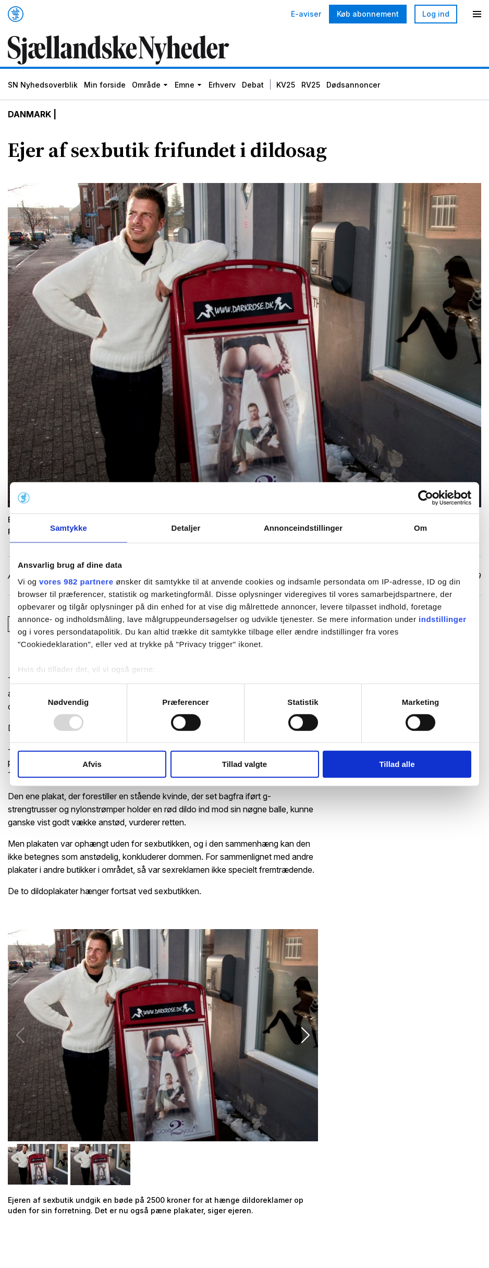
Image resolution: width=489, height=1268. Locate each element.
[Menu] (477, 14)
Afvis (92, 764)
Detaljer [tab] (186, 527)
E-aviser (306, 14)
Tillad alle (396, 764)
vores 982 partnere (76, 581)
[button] (306, 1034)
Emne (184, 84)
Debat (253, 84)
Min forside (105, 84)
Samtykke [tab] (68, 527)
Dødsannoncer (353, 84)
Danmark (30, 114)
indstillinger (443, 618)
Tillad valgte (244, 764)
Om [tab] (420, 527)
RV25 (310, 84)
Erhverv (222, 84)
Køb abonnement (368, 13)
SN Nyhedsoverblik (43, 84)
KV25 (285, 84)
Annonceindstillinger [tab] (303, 527)
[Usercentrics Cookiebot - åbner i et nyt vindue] (425, 498)
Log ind (435, 13)
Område (146, 84)
